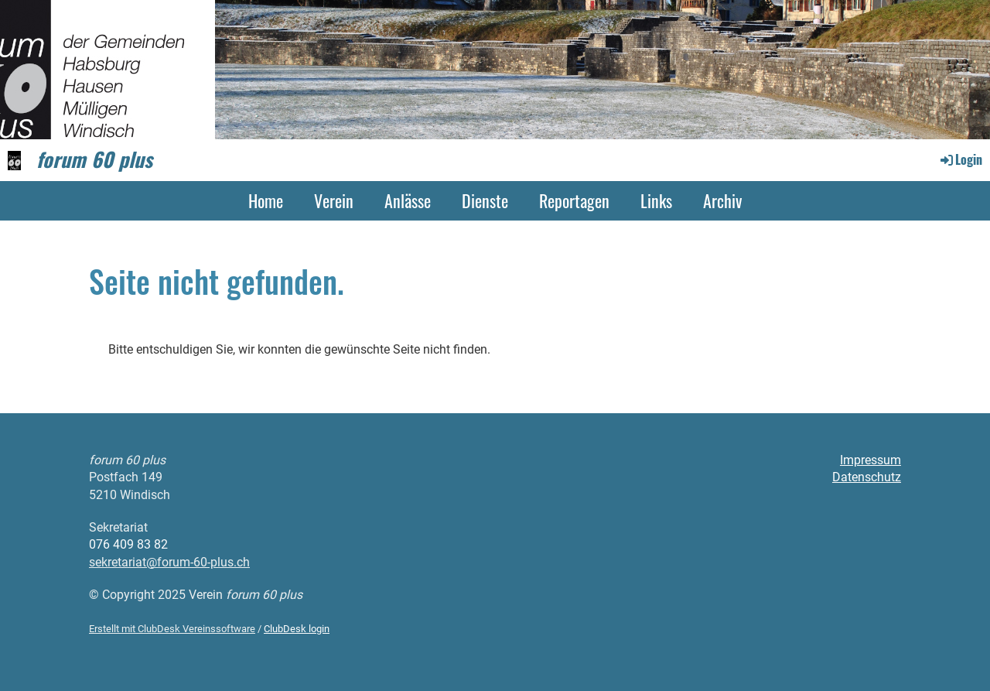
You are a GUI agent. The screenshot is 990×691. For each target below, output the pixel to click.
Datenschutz (866, 477)
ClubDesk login (296, 629)
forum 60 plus (94, 159)
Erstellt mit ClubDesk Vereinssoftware (172, 629)
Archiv (722, 200)
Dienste (485, 200)
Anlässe (407, 200)
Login (960, 159)
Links (656, 200)
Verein (333, 200)
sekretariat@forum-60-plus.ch (169, 562)
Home (265, 200)
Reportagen (574, 200)
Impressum (870, 460)
